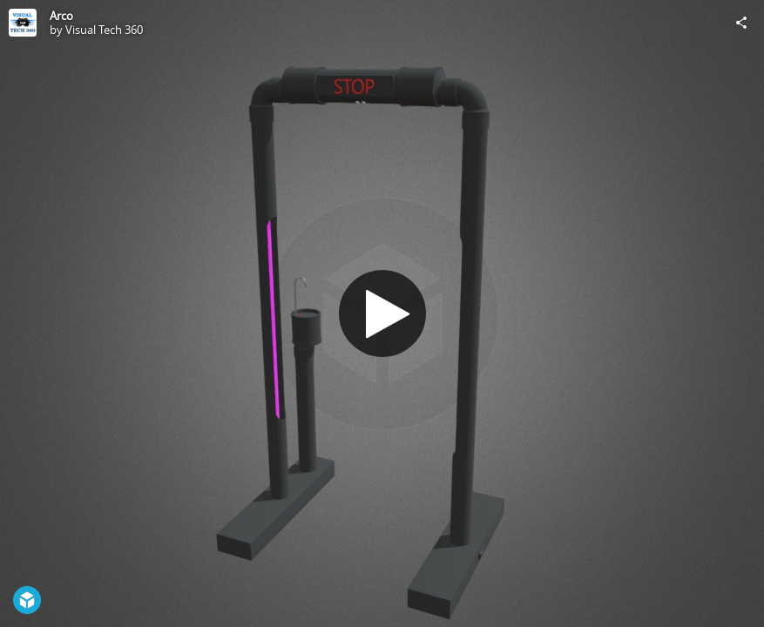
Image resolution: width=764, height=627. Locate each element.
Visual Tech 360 (104, 29)
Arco (61, 16)
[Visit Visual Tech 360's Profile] (23, 23)
